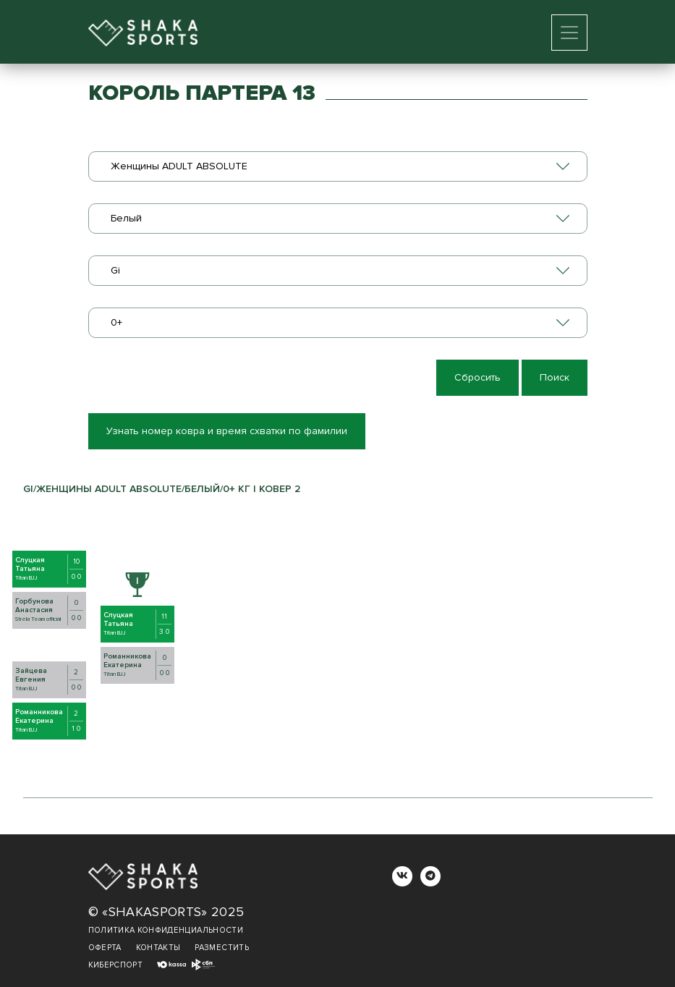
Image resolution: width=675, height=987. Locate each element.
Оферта (105, 947)
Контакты (158, 947)
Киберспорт (115, 965)
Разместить (222, 947)
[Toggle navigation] (569, 32)
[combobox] (337, 166)
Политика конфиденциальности (165, 930)
